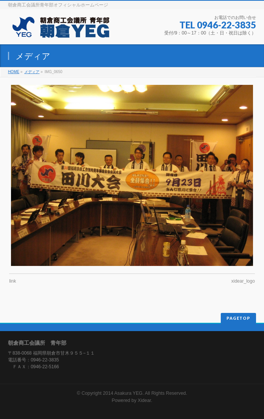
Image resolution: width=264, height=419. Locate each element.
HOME (13, 72)
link (12, 281)
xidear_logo (243, 281)
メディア (31, 72)
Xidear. (145, 400)
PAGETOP (238, 318)
